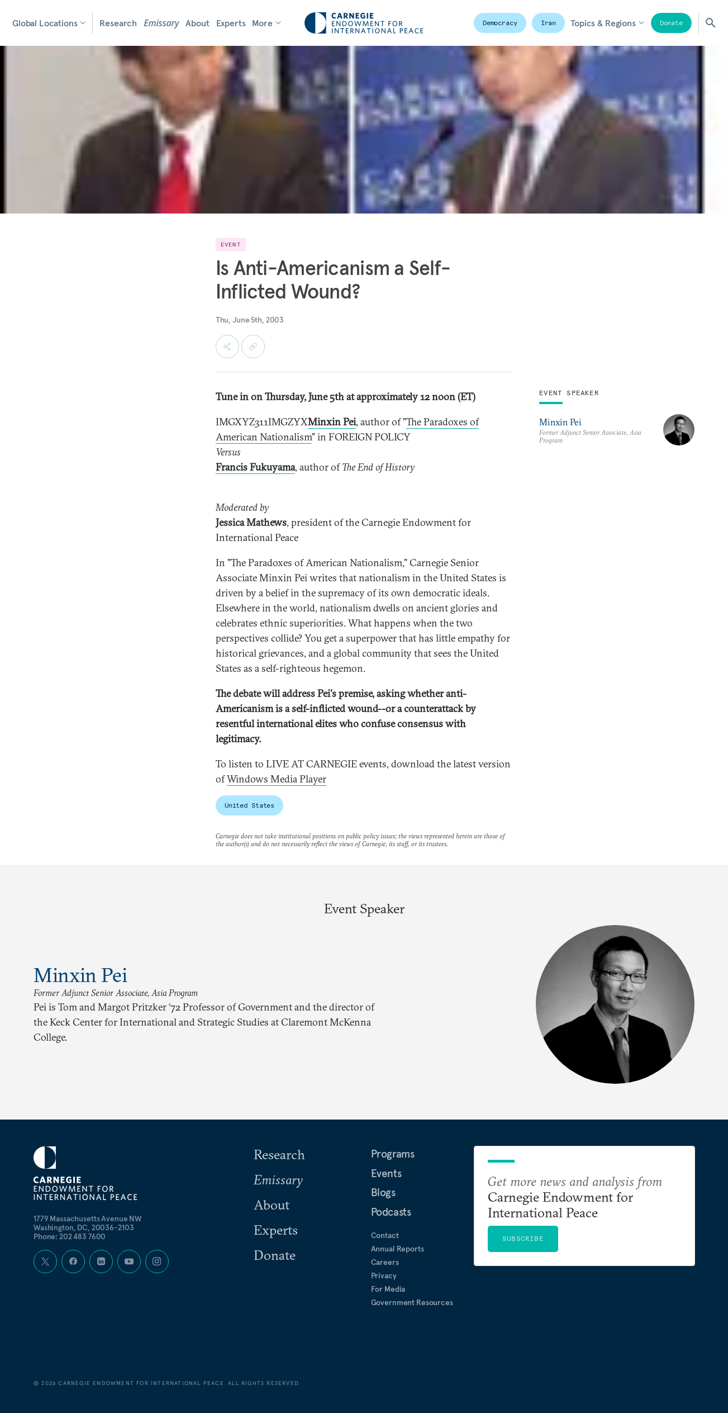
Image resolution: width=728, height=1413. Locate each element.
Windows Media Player (276, 778)
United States (249, 805)
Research (118, 23)
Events (386, 1173)
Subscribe (523, 1238)
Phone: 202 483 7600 (70, 1236)
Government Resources (412, 1302)
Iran (548, 22)
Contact (385, 1235)
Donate (671, 22)
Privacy (384, 1275)
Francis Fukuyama (255, 467)
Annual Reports (397, 1249)
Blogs (383, 1192)
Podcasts (391, 1211)
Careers (385, 1262)
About (197, 23)
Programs (393, 1153)
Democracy (500, 22)
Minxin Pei (560, 422)
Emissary (161, 23)
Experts (231, 23)
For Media (388, 1289)
